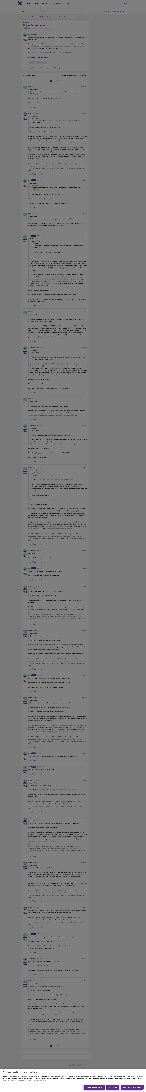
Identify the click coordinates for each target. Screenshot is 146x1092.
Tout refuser (112, 1088)
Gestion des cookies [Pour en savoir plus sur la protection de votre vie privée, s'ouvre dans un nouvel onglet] (40, 1081)
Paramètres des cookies (94, 1088)
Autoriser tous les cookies (132, 1088)
